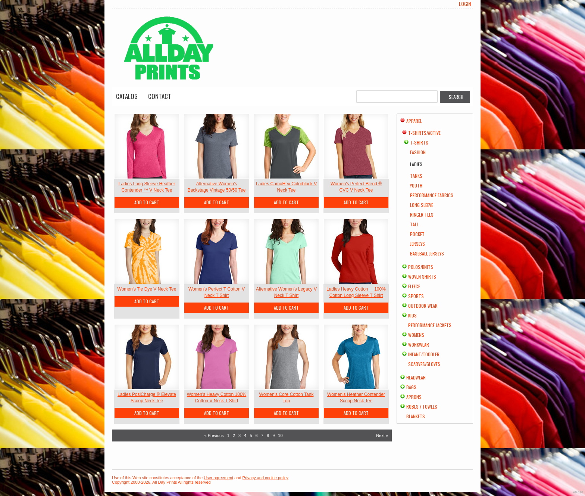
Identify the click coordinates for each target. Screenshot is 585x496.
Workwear (418, 344)
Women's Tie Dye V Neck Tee (147, 289)
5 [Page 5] (251, 435)
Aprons (414, 397)
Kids (412, 315)
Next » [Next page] (382, 435)
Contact (159, 96)
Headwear (416, 377)
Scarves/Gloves (424, 364)
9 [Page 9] (273, 435)
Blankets (415, 416)
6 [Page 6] (257, 435)
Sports (416, 296)
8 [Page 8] (268, 435)
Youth (416, 185)
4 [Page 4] (245, 435)
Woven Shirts (422, 276)
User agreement (218, 477)
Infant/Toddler (423, 354)
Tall (414, 224)
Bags (411, 387)
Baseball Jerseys (427, 253)
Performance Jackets (429, 325)
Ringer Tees (422, 214)
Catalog (127, 96)
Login (465, 3)
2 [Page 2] (234, 435)
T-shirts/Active (424, 133)
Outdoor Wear (423, 306)
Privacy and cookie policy (266, 477)
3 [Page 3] (239, 435)
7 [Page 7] (262, 435)
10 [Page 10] (280, 435)
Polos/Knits (420, 267)
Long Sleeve (421, 205)
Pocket (417, 234)
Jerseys (417, 244)
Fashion (418, 152)
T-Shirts (419, 142)
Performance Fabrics (431, 195)
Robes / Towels (421, 406)
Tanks (416, 176)
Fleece (414, 286)
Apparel (414, 121)
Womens (416, 335)
